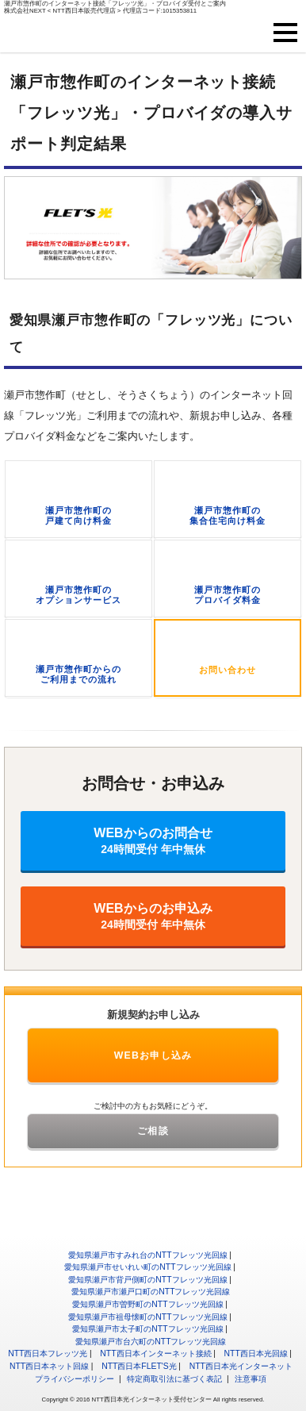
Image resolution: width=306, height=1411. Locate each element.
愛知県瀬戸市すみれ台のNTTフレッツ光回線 (147, 1255)
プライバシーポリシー (74, 1378)
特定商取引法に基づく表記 (174, 1378)
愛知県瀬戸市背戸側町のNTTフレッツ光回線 (147, 1279)
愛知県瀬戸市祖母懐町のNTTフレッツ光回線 (147, 1317)
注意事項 (250, 1378)
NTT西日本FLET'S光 (139, 1366)
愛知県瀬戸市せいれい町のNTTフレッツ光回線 (147, 1267)
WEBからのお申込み (153, 916)
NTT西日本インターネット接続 (155, 1353)
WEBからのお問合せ (153, 840)
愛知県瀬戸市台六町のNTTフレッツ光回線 (150, 1341)
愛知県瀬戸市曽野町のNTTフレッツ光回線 (147, 1304)
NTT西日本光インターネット (241, 1366)
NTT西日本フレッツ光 (47, 1353)
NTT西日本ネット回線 (49, 1366)
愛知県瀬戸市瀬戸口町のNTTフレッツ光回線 (150, 1291)
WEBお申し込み (153, 1055)
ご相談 (153, 1130)
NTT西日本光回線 (256, 1353)
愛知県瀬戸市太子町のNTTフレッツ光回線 (147, 1328)
